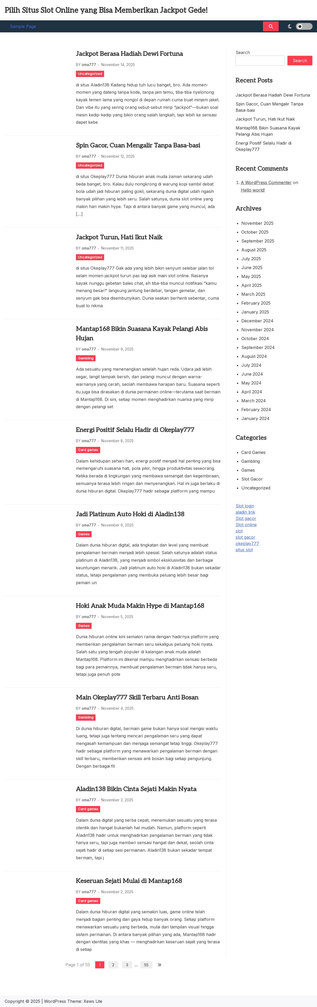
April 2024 (251, 391)
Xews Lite (92, 1001)
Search (243, 52)
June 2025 (251, 267)
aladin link (245, 512)
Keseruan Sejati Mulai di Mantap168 (129, 881)
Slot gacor (246, 518)
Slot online (246, 524)
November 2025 (257, 223)
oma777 (89, 64)
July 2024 (251, 365)
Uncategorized (90, 74)
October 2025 (254, 232)
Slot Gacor (252, 479)
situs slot (244, 549)
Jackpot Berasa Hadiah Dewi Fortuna (129, 54)
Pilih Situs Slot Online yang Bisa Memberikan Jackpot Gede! (106, 10)
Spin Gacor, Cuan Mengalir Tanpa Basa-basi (138, 145)
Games (83, 534)
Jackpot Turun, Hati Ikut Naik (119, 237)
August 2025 (253, 249)
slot (239, 531)
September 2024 (258, 347)
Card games (88, 450)
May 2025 (251, 276)
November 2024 (257, 329)
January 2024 (255, 418)
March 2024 (253, 400)
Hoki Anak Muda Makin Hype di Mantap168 (140, 606)
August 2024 (254, 356)
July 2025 (251, 258)
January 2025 (255, 312)
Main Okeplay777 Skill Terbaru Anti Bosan (137, 697)
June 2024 (252, 374)
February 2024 (256, 409)
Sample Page (23, 26)
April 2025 (251, 285)
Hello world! (253, 190)
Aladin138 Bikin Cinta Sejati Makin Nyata (136, 789)
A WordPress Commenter (266, 182)
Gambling (85, 358)
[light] (297, 26)
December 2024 (257, 320)
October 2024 (255, 338)
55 (146, 965)
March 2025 (253, 294)
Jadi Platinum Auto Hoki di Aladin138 (130, 514)
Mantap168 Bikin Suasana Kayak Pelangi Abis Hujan (142, 333)
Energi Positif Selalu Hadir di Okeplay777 (135, 430)
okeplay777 (247, 543)
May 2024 (251, 383)
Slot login (245, 505)
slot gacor (245, 537)
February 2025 (256, 303)
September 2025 (257, 241)
